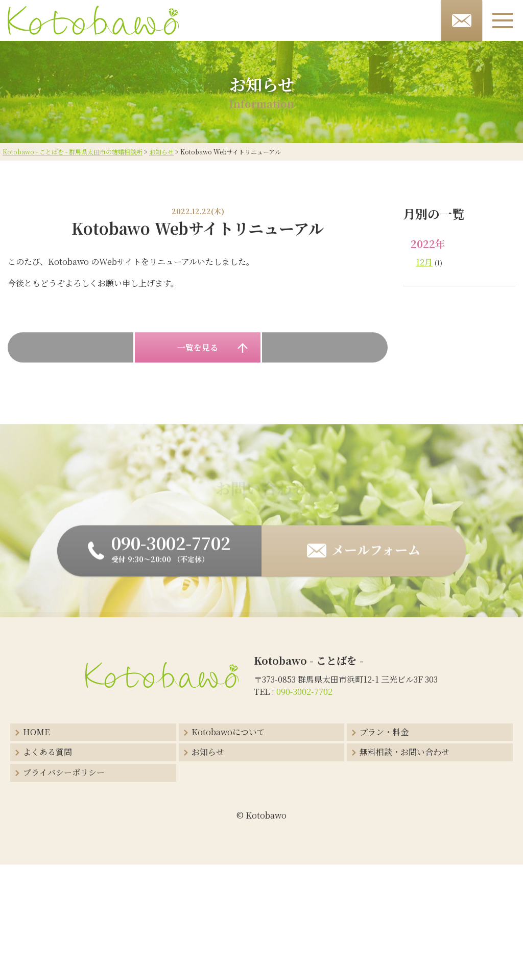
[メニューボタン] (502, 20)
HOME (36, 732)
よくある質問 (47, 752)
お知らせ (208, 752)
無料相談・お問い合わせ (404, 752)
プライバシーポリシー (64, 772)
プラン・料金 (384, 732)
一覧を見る (197, 347)
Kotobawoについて (228, 732)
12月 (424, 262)
